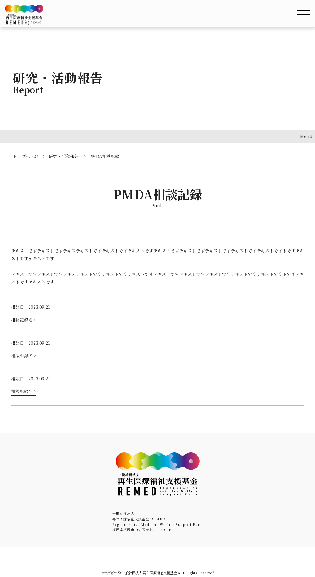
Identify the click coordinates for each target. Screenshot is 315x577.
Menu (306, 136)
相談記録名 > (23, 320)
